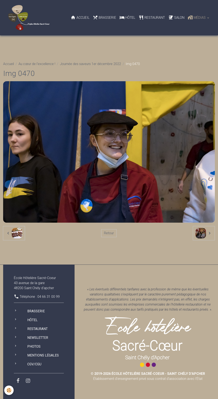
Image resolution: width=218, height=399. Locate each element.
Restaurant (152, 17)
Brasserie (104, 17)
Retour (109, 233)
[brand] (30, 17)
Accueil (80, 17)
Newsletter (37, 338)
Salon (176, 17)
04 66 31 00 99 (48, 297)
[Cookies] (9, 390)
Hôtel (127, 17)
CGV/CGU (34, 364)
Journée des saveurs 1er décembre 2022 (90, 64)
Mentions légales (43, 355)
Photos (34, 346)
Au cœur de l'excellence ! (36, 64)
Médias (197, 17)
